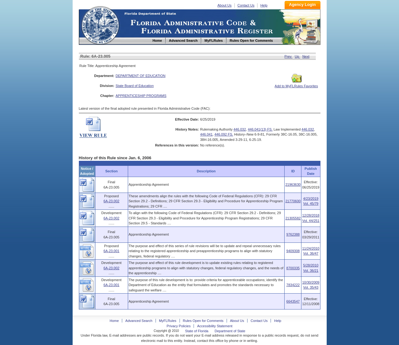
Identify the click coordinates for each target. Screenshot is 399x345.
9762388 (293, 234)
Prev (289, 56)
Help (263, 5)
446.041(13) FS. (260, 129)
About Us (225, 5)
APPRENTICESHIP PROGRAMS (141, 96)
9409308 (293, 251)
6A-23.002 (111, 201)
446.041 (206, 134)
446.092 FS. (223, 134)
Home (100, 24)
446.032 (239, 129)
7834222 (293, 285)
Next (306, 56)
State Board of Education (135, 86)
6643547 (293, 301)
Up (297, 56)
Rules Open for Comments (203, 321)
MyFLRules (167, 321)
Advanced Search (138, 321)
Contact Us (246, 5)
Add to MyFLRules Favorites (296, 84)
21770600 (292, 201)
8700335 (293, 268)
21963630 (292, 184)
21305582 (292, 218)
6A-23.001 (111, 251)
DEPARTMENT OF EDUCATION (141, 76)
